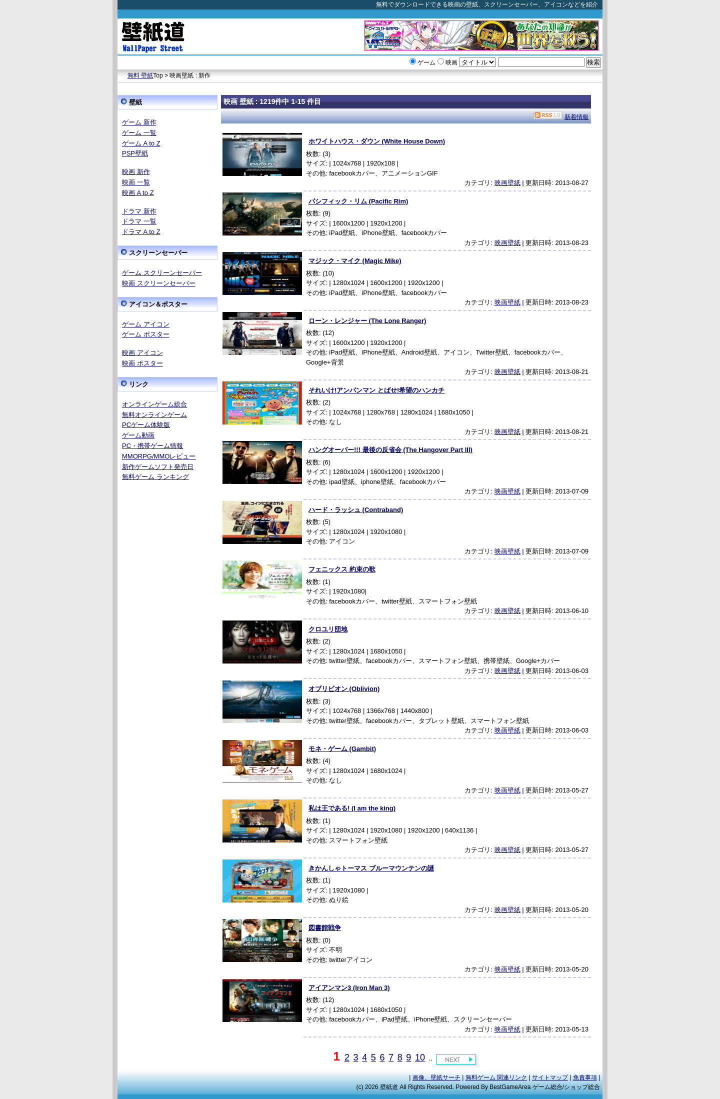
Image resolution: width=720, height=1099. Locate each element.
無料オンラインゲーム (154, 414)
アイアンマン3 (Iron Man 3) (349, 988)
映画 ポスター (142, 363)
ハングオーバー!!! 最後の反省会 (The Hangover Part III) (390, 450)
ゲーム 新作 (139, 122)
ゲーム (427, 62)
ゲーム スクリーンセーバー (162, 272)
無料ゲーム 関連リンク (496, 1077)
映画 (452, 62)
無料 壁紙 (140, 75)
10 (420, 1057)
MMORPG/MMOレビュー (159, 456)
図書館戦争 (324, 928)
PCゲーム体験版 (146, 424)
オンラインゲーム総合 (154, 404)
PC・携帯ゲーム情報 (152, 446)
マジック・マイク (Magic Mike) (355, 260)
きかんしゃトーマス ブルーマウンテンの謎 (371, 868)
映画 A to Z (138, 192)
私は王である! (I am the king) (352, 808)
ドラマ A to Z (141, 232)
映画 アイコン (142, 352)
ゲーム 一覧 (139, 132)
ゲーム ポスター (146, 334)
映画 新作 (136, 172)
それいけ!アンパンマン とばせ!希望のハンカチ (376, 390)
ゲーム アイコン (146, 324)
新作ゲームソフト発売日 (158, 466)
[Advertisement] (168, 640)
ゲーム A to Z (141, 143)
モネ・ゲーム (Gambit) (342, 748)
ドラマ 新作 (139, 211)
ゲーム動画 (138, 435)
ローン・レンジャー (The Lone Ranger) (367, 320)
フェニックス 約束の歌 (342, 569)
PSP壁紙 (135, 153)
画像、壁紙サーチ (436, 1077)
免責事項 (585, 1077)
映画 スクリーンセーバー (159, 283)
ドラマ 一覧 (139, 221)
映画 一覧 (136, 182)
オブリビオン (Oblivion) (344, 688)
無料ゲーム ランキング (155, 476)
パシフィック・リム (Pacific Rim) (358, 201)
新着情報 (576, 117)
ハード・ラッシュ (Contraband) (355, 510)
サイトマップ (550, 1077)
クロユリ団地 (328, 629)
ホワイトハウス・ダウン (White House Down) (376, 141)
